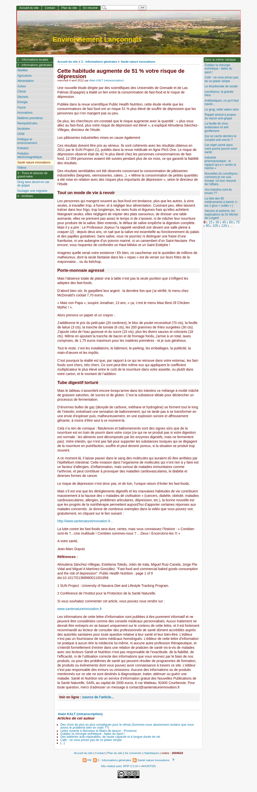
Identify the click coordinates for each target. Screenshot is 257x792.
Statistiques (151, 753)
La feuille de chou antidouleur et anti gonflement (216, 127)
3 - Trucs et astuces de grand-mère (32, 175)
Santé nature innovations (138, 61)
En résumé (90, 8)
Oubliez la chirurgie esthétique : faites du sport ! (92, 734)
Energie (22, 102)
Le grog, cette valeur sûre (221, 109)
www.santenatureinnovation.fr (79, 609)
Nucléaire (23, 128)
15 (210, 222)
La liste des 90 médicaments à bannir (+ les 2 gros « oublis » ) (221, 202)
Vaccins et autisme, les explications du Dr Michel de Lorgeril (221, 214)
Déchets (22, 97)
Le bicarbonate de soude (221, 86)
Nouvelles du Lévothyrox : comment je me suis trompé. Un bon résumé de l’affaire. (222, 179)
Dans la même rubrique (220, 59)
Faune (21, 107)
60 (231, 222)
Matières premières (30, 118)
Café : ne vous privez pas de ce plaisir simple (91, 740)
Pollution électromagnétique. (30, 155)
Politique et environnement (27, 141)
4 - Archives (25, 196)
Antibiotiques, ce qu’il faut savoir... (221, 102)
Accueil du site (67, 61)
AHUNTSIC (148, 766)
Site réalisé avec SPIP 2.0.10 (119, 766)
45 (224, 222)
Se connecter (133, 753)
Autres (21, 86)
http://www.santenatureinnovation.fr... (85, 521)
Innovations (25, 112)
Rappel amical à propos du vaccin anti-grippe (220, 116)
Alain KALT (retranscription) (106, 80)
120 (224, 226)
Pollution (23, 148)
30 (217, 222)
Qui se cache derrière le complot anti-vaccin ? (220, 138)
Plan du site (69, 8)
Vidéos (21, 167)
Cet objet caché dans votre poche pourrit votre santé (221, 148)
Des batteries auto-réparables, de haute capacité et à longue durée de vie (110, 736)
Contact (50, 8)
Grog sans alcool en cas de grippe (33, 183)
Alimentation (25, 81)
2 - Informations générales (99, 61)
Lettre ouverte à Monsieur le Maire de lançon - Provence (98, 731)
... (231, 226)
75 (237, 222)
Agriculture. (24, 75)
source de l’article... (98, 697)
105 (215, 226)
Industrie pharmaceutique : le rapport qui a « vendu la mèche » (220, 163)
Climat (21, 91)
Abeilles (22, 70)
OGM (20, 134)
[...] (62, 743)
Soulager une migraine (32, 191)
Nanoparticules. (27, 123)
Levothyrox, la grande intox (219, 93)
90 (208, 226)
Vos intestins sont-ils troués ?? (218, 191)
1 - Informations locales (32, 59)
